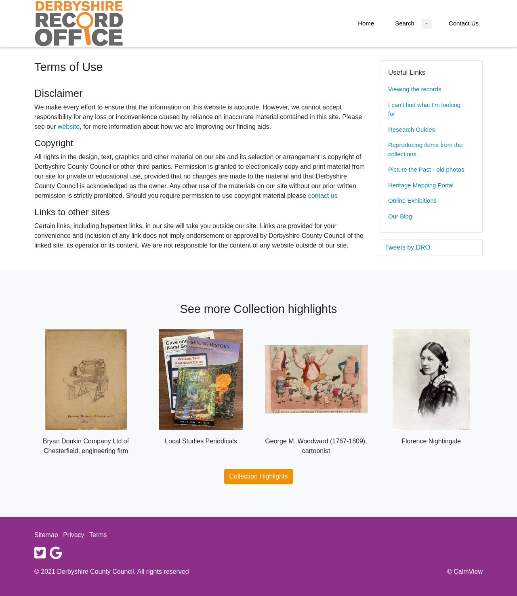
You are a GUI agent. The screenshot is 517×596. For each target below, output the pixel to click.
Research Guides (411, 129)
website (69, 126)
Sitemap (46, 534)
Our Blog (400, 216)
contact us (323, 195)
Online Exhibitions (412, 200)
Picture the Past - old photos (426, 169)
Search (404, 23)
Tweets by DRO (407, 247)
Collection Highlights (258, 476)
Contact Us (464, 23)
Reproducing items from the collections (425, 149)
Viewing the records (414, 89)
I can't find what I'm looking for (424, 109)
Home (366, 23)
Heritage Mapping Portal (421, 185)
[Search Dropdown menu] (427, 24)
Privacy (73, 534)
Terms (98, 534)
